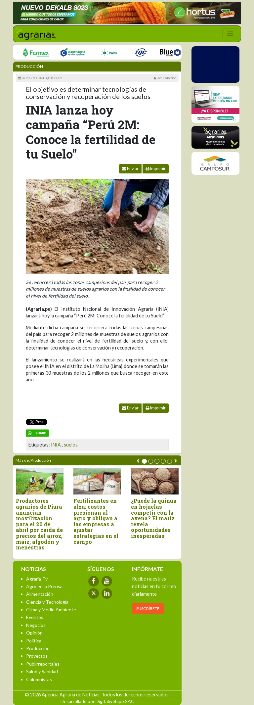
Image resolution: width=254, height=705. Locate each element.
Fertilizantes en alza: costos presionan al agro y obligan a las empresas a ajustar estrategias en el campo (95, 521)
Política (33, 640)
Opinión (34, 632)
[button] (144, 461)
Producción (29, 66)
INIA (56, 444)
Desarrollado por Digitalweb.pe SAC (97, 701)
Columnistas (39, 679)
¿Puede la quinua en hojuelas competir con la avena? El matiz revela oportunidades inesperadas (154, 518)
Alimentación (39, 594)
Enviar (130, 168)
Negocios (36, 625)
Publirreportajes (43, 664)
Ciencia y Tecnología (47, 602)
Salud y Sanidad (42, 671)
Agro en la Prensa (44, 586)
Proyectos (37, 656)
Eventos (34, 617)
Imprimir (156, 168)
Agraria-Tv (37, 579)
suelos (71, 444)
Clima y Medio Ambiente (51, 609)
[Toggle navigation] (230, 33)
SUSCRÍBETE (147, 608)
